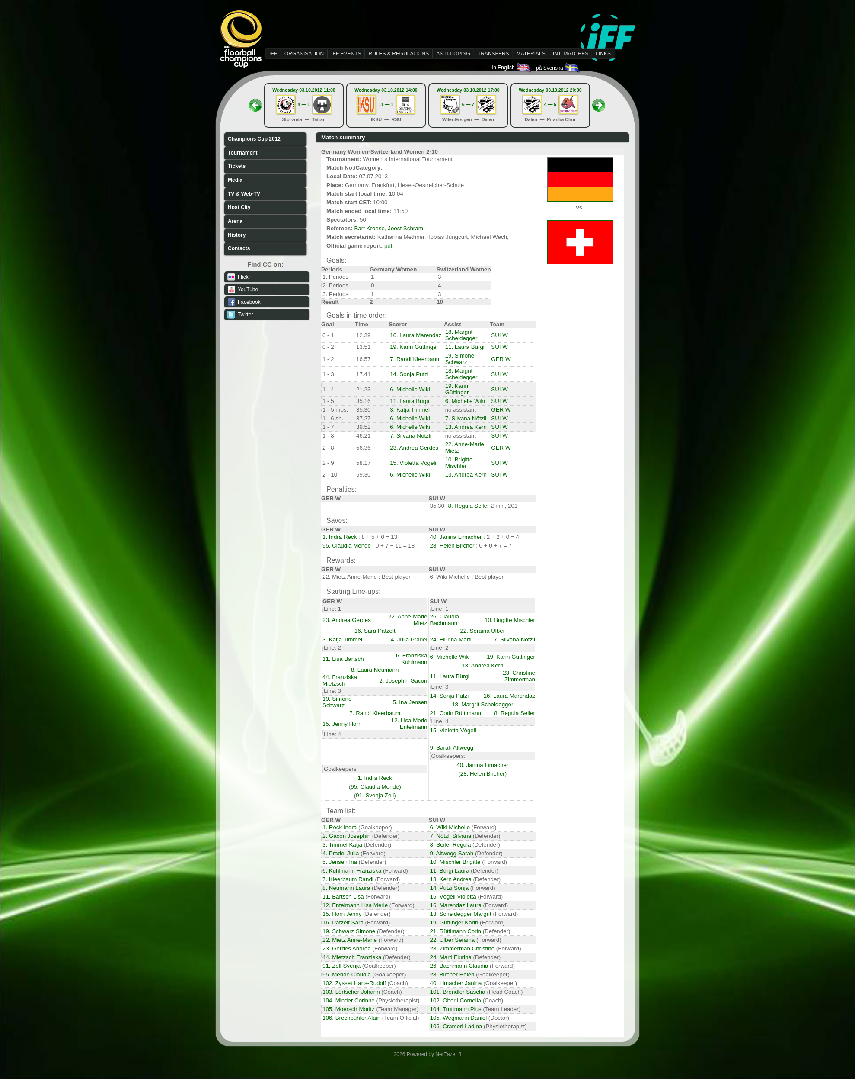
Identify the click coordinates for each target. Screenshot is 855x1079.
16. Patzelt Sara (343, 922)
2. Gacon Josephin (346, 836)
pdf (388, 245)
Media (235, 180)
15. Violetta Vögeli (413, 463)
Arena (235, 221)
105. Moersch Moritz (348, 1009)
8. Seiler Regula (450, 844)
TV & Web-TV (244, 194)
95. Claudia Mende (346, 545)
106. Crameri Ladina (456, 1026)
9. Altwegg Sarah (452, 853)
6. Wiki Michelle (450, 827)
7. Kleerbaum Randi (347, 879)
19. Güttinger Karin (454, 922)
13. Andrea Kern (466, 427)
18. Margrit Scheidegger (461, 335)
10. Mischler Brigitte (455, 862)
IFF (273, 54)
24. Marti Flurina (451, 957)
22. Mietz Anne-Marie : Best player (366, 576)
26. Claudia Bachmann (444, 619)
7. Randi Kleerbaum (415, 359)
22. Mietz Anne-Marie (349, 940)
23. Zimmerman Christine (462, 948)
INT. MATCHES (570, 54)
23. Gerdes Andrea (346, 948)
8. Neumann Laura (346, 888)
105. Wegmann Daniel (458, 1018)
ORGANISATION (304, 54)
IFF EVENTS (346, 54)
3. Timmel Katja (342, 844)
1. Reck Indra (339, 827)
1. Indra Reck (339, 537)
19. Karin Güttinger (414, 347)
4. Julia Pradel (409, 639)
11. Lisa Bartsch (343, 659)
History (237, 235)
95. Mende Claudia (346, 974)
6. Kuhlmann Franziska (351, 870)
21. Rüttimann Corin (456, 931)
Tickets (237, 166)
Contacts (239, 248)
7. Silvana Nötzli (466, 418)
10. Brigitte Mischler (459, 462)
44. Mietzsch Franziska (351, 957)
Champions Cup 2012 (254, 139)
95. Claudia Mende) (376, 786)
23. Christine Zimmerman (519, 676)
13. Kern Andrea (451, 879)
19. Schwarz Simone (348, 931)
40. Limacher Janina (456, 983)
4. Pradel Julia (340, 853)
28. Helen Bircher (452, 545)
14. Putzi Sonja (449, 888)
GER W (500, 359)
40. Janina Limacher (456, 537)
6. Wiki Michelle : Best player (467, 576)
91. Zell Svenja (341, 966)
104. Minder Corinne (348, 1000)
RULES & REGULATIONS (398, 54)
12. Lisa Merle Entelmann (409, 723)
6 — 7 (468, 104)
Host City (239, 207)
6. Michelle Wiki (410, 389)
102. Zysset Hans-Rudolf (354, 983)
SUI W (499, 335)
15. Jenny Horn (341, 724)
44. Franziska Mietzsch (339, 680)
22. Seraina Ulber (482, 631)
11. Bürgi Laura (449, 870)
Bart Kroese (369, 228)
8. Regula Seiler (468, 505)
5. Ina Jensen (409, 702)
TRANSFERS (493, 54)
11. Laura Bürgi (465, 347)
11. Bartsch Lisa (343, 896)
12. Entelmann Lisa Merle (355, 905)
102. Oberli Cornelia (456, 1000)
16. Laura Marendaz (415, 335)
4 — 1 (304, 104)
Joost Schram (405, 228)
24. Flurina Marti (451, 639)
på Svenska (558, 68)
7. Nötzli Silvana (451, 836)
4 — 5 (550, 104)
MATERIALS (531, 54)
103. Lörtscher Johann (351, 992)
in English (512, 67)
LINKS (603, 54)
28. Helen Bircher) (483, 773)
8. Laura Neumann (375, 670)
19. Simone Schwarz (459, 358)
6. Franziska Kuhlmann (412, 658)
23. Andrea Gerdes (414, 447)
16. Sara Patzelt (375, 631)
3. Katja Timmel (410, 409)
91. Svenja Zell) (376, 795)
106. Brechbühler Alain (351, 1018)
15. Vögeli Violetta (453, 896)
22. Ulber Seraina (452, 940)
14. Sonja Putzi (409, 374)
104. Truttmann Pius (456, 1009)
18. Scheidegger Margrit (460, 914)
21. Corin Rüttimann (456, 713)
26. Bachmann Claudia (459, 966)
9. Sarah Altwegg (452, 747)
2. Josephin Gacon (403, 680)
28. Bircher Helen (452, 974)
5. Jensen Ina (339, 862)
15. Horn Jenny (341, 914)
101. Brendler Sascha (457, 992)
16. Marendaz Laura (456, 905)
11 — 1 (386, 104)
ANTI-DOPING (453, 54)
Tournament (242, 153)
